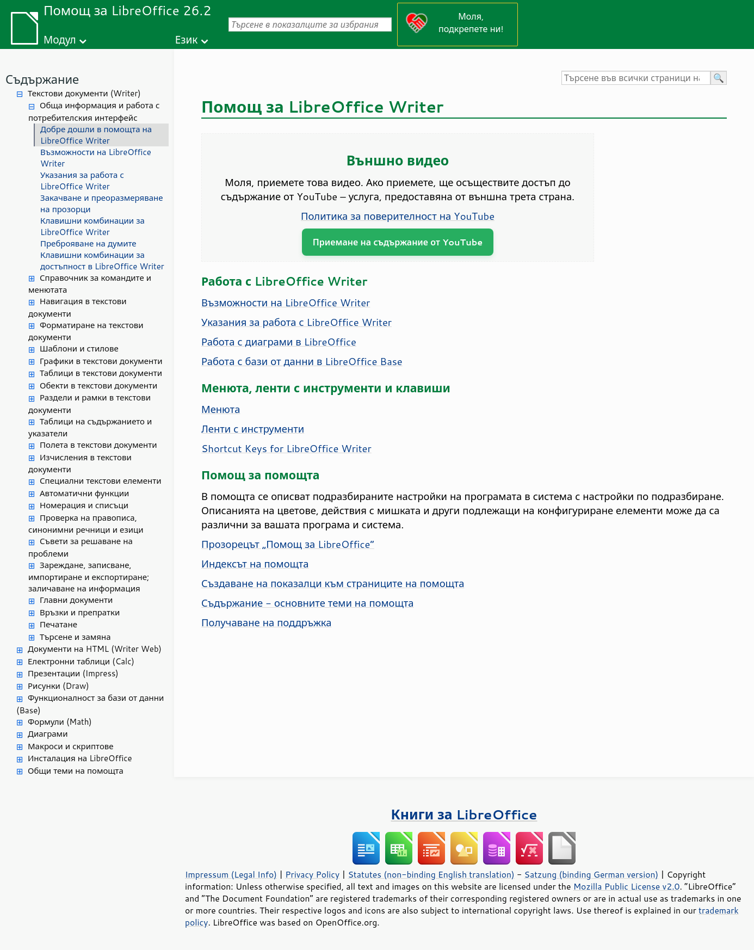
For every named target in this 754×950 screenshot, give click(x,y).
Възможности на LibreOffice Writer (95, 157)
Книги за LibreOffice (464, 814)
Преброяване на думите (88, 243)
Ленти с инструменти (252, 429)
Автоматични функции (84, 493)
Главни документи (76, 600)
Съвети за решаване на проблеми (80, 547)
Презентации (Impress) (73, 673)
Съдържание (42, 79)
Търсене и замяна (75, 637)
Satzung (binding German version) (591, 874)
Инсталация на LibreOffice (80, 758)
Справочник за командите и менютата (89, 284)
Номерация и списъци (84, 505)
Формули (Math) (60, 721)
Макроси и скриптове (71, 746)
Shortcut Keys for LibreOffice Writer (286, 448)
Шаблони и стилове (79, 348)
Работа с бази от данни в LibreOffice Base (302, 361)
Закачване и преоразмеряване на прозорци (101, 203)
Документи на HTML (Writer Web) (95, 649)
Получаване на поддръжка (266, 622)
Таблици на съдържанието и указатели (90, 428)
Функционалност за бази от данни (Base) (90, 704)
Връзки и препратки (80, 612)
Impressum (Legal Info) (231, 874)
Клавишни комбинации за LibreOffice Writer (92, 226)
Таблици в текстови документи (101, 373)
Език (186, 39)
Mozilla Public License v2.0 (626, 886)
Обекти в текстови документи (98, 385)
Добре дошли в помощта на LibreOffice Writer (96, 135)
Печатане (58, 624)
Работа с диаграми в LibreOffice (278, 342)
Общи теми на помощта (75, 770)
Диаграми (47, 733)
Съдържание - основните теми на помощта (307, 603)
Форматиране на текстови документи (86, 331)
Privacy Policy (312, 874)
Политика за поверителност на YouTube (398, 216)
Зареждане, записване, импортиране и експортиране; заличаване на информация (88, 577)
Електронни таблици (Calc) (81, 661)
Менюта (220, 409)
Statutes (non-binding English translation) (431, 874)
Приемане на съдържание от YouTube (398, 242)
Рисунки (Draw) (58, 686)
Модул (60, 39)
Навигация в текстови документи (77, 307)
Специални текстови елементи (101, 480)
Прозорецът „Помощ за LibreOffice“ (287, 544)
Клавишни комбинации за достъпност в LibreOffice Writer (102, 260)
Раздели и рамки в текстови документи (89, 404)
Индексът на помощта (255, 564)
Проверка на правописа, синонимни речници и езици (86, 524)
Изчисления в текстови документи (80, 464)
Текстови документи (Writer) (84, 93)
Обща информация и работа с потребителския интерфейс (93, 112)
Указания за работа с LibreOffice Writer (82, 180)
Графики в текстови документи (101, 361)
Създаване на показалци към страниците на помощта (333, 583)
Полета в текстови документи (98, 445)
